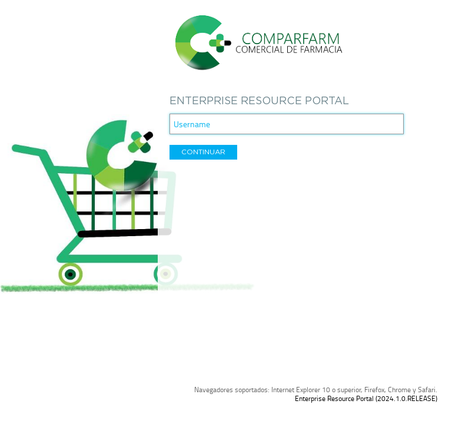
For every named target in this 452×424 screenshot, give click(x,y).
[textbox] (287, 124)
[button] (203, 152)
